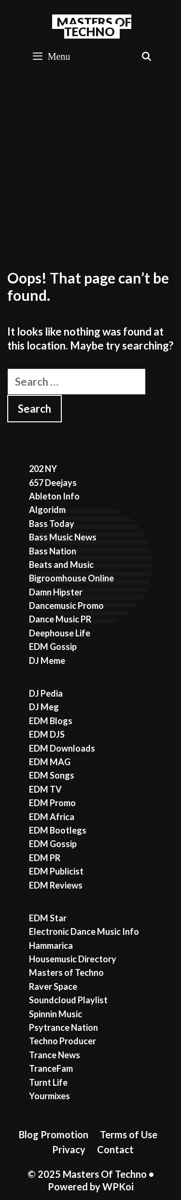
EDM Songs (51, 775)
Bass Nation (52, 551)
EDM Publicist (56, 871)
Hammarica (51, 945)
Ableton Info (54, 496)
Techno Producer (62, 1041)
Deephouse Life (59, 633)
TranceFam (51, 1068)
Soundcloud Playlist (68, 1000)
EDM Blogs (50, 720)
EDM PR (44, 857)
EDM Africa (51, 816)
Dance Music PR (60, 619)
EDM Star (48, 918)
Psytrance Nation (63, 1027)
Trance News (54, 1055)
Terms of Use (128, 1134)
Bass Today (51, 523)
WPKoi (118, 1186)
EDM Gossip (53, 646)
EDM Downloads (62, 748)
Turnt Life (48, 1082)
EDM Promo (52, 802)
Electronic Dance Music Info (84, 931)
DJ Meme (47, 660)
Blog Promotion (53, 1134)
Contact (115, 1149)
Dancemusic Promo (66, 605)
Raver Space (53, 986)
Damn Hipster (56, 592)
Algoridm (47, 509)
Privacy (68, 1149)
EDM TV (45, 789)
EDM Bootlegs (57, 830)
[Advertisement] (90, 166)
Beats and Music (61, 564)
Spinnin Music (55, 1014)
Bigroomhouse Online (71, 578)
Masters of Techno (66, 972)
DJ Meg (44, 706)
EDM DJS (47, 734)
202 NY (43, 468)
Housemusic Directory (72, 959)
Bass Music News (63, 537)
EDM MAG (49, 761)
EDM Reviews (56, 885)
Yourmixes (49, 1096)
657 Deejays (53, 482)
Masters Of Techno (94, 26)
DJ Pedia (46, 693)
